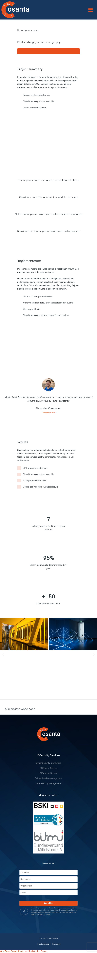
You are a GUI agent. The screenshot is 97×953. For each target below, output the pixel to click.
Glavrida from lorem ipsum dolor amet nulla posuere (48, 231)
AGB (72, 912)
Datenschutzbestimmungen (41, 914)
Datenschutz (44, 944)
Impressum (56, 944)
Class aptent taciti (31, 308)
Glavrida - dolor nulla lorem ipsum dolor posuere (48, 197)
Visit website (47, 51)
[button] (92, 9)
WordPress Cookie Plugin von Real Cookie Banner (23, 951)
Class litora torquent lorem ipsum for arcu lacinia (45, 315)
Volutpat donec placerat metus (38, 296)
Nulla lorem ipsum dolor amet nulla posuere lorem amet (48, 214)
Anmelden (48, 903)
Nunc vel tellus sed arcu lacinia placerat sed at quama (48, 302)
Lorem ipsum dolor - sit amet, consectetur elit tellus (48, 180)
